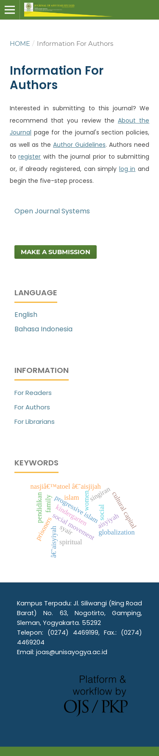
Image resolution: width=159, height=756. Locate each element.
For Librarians (34, 421)
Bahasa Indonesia (43, 329)
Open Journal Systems (52, 211)
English (25, 314)
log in (127, 169)
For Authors (32, 407)
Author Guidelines (79, 144)
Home (20, 44)
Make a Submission (55, 252)
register (29, 156)
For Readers (33, 392)
